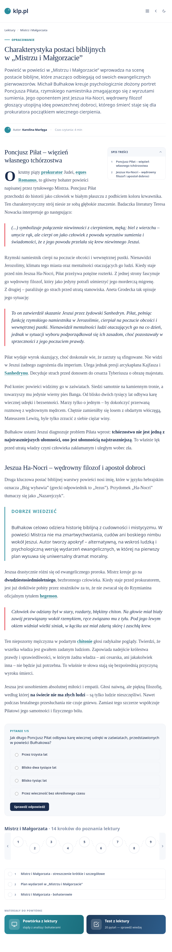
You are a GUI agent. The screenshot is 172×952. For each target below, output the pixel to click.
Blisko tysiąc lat (31, 780)
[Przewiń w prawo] (162, 846)
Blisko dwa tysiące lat (35, 767)
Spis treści (136, 152)
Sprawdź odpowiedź (29, 807)
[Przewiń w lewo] (7, 846)
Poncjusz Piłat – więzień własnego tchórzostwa (132, 164)
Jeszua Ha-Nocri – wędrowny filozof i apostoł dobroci (136, 174)
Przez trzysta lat (31, 754)
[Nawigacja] (147, 11)
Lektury (9, 30)
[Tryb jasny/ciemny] (164, 11)
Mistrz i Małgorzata (33, 30)
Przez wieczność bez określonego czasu (50, 793)
